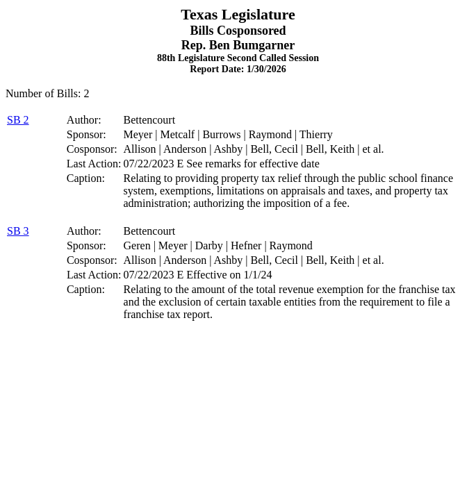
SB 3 (18, 231)
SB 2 (18, 120)
